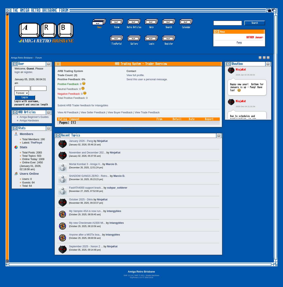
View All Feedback (67, 112)
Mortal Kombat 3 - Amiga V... (85, 164)
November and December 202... (87, 152)
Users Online (29, 173)
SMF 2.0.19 (128, 275)
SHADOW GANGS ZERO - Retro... (89, 176)
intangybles (114, 211)
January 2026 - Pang (81, 141)
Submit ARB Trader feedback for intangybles (82, 105)
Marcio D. (112, 164)
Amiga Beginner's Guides (34, 117)
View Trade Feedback (147, 112)
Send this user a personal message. (147, 79)
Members (26, 134)
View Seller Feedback (93, 112)
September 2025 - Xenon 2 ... (86, 246)
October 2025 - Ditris (81, 199)
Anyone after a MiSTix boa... (85, 234)
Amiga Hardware (29, 120)
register (28, 72)
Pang (239, 43)
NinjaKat (241, 69)
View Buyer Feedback (120, 112)
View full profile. (135, 75)
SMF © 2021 (139, 275)
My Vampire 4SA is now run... (86, 211)
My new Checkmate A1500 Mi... (87, 222)
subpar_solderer (117, 187)
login (17, 72)
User (21, 63)
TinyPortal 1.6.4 (136, 277)
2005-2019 (149, 277)
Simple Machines (152, 275)
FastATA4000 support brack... (86, 187)
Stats (21, 128)
